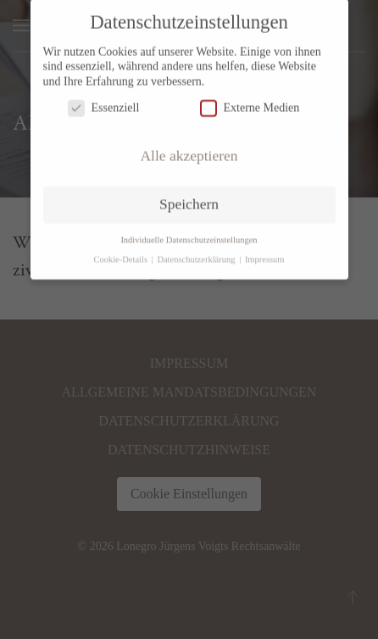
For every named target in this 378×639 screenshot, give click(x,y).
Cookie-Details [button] (121, 253)
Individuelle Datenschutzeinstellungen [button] (188, 234)
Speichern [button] (189, 198)
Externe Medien (250, 102)
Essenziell (104, 102)
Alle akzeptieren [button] (188, 150)
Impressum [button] (265, 253)
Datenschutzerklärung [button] (197, 253)
